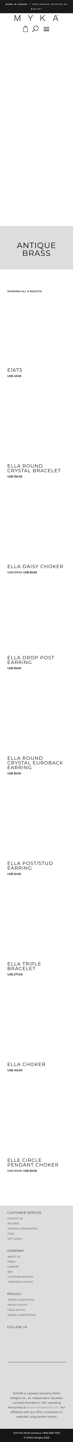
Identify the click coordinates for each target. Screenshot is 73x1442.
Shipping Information (23, 1228)
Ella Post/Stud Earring (30, 865)
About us (14, 1256)
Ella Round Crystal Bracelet (34, 468)
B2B (10, 1271)
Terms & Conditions (21, 1299)
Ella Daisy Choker (35, 566)
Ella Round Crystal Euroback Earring (35, 762)
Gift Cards (15, 1238)
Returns (13, 1223)
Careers (13, 1266)
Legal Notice (16, 1309)
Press (11, 1261)
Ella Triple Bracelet (24, 966)
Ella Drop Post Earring (31, 660)
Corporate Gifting (20, 1281)
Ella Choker (26, 1064)
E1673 (14, 370)
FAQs (11, 1233)
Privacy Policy (18, 1304)
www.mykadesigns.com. (43, 1407)
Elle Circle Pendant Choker (33, 1162)
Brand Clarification (22, 1314)
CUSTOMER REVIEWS (20, 1276)
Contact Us (15, 1218)
